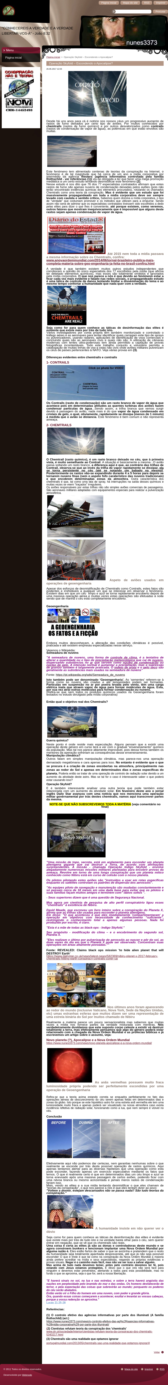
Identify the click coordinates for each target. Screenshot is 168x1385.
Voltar (157, 1352)
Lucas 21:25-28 (56, 1302)
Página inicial (13, 57)
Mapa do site (131, 1369)
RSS (162, 1369)
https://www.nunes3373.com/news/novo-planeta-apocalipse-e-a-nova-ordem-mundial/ (99, 1043)
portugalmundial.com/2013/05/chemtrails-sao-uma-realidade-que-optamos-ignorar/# (98, 1343)
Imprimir (149, 1369)
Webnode (27, 1375)
